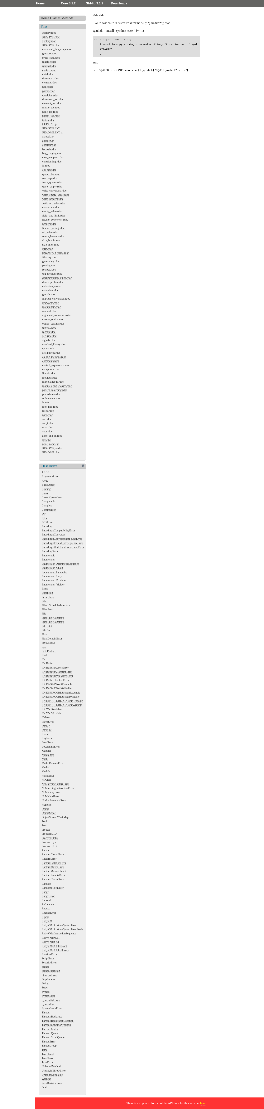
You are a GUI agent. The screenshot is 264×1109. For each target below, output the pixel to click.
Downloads (119, 3)
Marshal (46, 750)
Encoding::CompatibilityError (58, 530)
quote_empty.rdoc (52, 186)
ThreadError (48, 1041)
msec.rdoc (48, 410)
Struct (45, 987)
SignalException (51, 970)
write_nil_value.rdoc (53, 203)
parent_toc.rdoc (51, 115)
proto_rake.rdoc (51, 57)
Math (44, 758)
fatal (44, 1087)
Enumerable (48, 555)
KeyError (47, 738)
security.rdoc (49, 335)
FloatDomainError (52, 638)
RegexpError (49, 912)
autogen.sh (48, 140)
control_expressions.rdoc (56, 365)
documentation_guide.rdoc (57, 277)
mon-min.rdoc (50, 406)
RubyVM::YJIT (50, 941)
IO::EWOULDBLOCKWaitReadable (62, 700)
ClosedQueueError (52, 497)
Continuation (49, 509)
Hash (44, 655)
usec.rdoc (47, 427)
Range (45, 891)
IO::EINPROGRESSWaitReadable (61, 692)
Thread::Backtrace (52, 1016)
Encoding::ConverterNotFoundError (62, 538)
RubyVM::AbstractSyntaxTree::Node (62, 929)
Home (40, 3)
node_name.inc (50, 443)
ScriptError (48, 958)
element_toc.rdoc (51, 103)
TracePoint (48, 1054)
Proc (44, 825)
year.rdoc (47, 431)
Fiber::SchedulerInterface (56, 605)
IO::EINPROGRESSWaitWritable (60, 696)
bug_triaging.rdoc (52, 153)
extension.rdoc (50, 290)
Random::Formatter (53, 887)
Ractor (45, 850)
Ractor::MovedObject (54, 871)
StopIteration (49, 979)
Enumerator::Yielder (53, 584)
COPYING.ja (49, 124)
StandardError (49, 975)
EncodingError (50, 551)
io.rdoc (46, 165)
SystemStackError (52, 1008)
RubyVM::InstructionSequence (59, 933)
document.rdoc (50, 78)
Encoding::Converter (53, 534)
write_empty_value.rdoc (55, 194)
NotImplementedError (54, 800)
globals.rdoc (49, 294)
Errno (45, 588)
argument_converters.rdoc (56, 315)
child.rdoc (47, 74)
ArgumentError (50, 476)
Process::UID (49, 846)
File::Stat (47, 626)
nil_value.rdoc (50, 232)
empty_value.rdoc (52, 211)
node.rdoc (47, 86)
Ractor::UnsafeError (53, 879)
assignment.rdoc (51, 352)
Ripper (45, 916)
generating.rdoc (51, 261)
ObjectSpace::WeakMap (55, 817)
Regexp (46, 908)
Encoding (47, 526)
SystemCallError (51, 1000)
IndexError (48, 721)
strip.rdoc (47, 248)
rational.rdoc (49, 65)
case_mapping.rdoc (53, 157)
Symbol (46, 991)
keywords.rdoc (50, 302)
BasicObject (48, 484)
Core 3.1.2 (68, 3)
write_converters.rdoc (54, 190)
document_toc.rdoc (53, 99)
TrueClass (47, 1058)
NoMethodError (51, 796)
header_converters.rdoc (55, 219)
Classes (55, 18)
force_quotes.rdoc (52, 182)
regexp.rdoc (48, 331)
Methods (67, 18)
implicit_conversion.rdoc (56, 298)
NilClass (46, 779)
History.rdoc (49, 32)
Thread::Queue (50, 1033)
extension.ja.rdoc (51, 286)
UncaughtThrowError (54, 1070)
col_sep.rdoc (49, 169)
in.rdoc (46, 402)
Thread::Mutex (50, 1029)
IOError (46, 717)
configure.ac (49, 144)
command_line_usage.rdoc (57, 49)
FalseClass (48, 597)
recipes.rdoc (49, 269)
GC (44, 646)
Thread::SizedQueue (53, 1037)
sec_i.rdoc (48, 423)
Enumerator (48, 559)
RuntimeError (49, 954)
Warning (46, 1078)
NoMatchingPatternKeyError (58, 788)
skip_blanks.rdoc (51, 240)
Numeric (46, 804)
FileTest (46, 630)
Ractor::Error (49, 858)
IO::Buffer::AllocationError (57, 671)
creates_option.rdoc (53, 319)
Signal (45, 966)
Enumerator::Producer (54, 580)
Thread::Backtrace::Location (57, 1020)
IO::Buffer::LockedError (55, 680)
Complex (47, 505)
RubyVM (47, 921)
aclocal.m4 (48, 136)
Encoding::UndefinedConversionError (63, 547)
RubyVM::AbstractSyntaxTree (59, 925)
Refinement (48, 904)
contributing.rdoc (51, 161)
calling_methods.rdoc (54, 356)
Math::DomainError (53, 763)
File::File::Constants (53, 617)
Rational (46, 900)
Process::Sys (49, 842)
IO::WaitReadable (52, 709)
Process (46, 829)
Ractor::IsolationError (54, 862)
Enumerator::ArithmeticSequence (60, 563)
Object (45, 808)
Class (45, 493)
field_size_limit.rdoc (53, 215)
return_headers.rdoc (53, 236)
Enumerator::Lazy (52, 576)
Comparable (48, 501)
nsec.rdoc (47, 414)
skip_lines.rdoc (50, 244)
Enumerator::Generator (54, 572)
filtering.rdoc (49, 257)
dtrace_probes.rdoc (52, 282)
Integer (46, 725)
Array (45, 480)
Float (44, 634)
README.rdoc (51, 36)
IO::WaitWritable (51, 713)
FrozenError (48, 642)
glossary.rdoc (49, 53)
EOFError (47, 522)
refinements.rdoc (51, 398)
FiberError (47, 609)
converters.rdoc (50, 207)
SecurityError (49, 962)
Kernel (45, 734)
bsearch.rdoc (49, 149)
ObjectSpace (49, 812)
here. (203, 1103)
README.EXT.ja (52, 132)
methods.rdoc (49, 377)
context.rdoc (49, 70)
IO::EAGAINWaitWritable (56, 688)
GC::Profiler (48, 651)
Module (46, 771)
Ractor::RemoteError (53, 875)
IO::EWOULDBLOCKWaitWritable (62, 704)
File (44, 613)
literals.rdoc (48, 373)
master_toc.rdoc (51, 107)
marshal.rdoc (49, 311)
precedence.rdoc (51, 394)
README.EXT (51, 128)
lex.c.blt (46, 439)
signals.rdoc (48, 340)
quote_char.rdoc (51, 174)
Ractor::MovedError (53, 866)
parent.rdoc (48, 90)
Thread (46, 1012)
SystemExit (48, 1004)
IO (43, 659)
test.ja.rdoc (48, 120)
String (45, 983)
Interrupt (46, 729)
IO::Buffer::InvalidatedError (57, 675)
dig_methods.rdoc (52, 273)
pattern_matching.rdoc (54, 389)
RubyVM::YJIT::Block (54, 945)
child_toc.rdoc (50, 95)
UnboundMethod (51, 1066)
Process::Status (50, 837)
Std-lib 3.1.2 (94, 3)
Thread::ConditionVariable (56, 1024)
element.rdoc (49, 82)
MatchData (48, 754)
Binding (46, 488)
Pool (44, 821)
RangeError (48, 896)
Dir (43, 513)
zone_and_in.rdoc (52, 435)
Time (44, 1049)
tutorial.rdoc (49, 327)
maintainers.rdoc (51, 306)
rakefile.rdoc (49, 61)
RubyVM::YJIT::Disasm (55, 950)
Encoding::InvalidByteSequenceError (62, 543)
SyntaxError (48, 995)
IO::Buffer (47, 663)
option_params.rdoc (53, 323)
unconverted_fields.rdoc (55, 252)
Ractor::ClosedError (53, 854)
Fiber (44, 601)
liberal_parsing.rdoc (53, 228)
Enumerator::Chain (52, 567)
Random (46, 883)
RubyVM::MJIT (51, 937)
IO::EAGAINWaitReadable (57, 684)
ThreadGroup (49, 1045)
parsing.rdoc (49, 265)
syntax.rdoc (48, 348)
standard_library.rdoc (54, 344)
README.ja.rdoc (52, 448)
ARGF (45, 472)
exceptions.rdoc (51, 369)
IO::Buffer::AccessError (55, 667)
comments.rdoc (50, 360)
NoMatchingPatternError (55, 783)
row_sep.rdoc (49, 178)
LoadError (47, 742)
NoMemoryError (51, 792)
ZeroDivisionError (52, 1083)
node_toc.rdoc (50, 111)
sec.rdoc (46, 419)
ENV (44, 518)
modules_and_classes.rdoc (57, 385)
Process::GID (49, 833)
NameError (48, 775)
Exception (47, 592)
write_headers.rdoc (52, 198)
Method (46, 767)
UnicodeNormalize (52, 1074)
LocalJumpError (51, 746)
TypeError (47, 1062)
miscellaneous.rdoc (53, 381)
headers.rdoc (49, 223)
